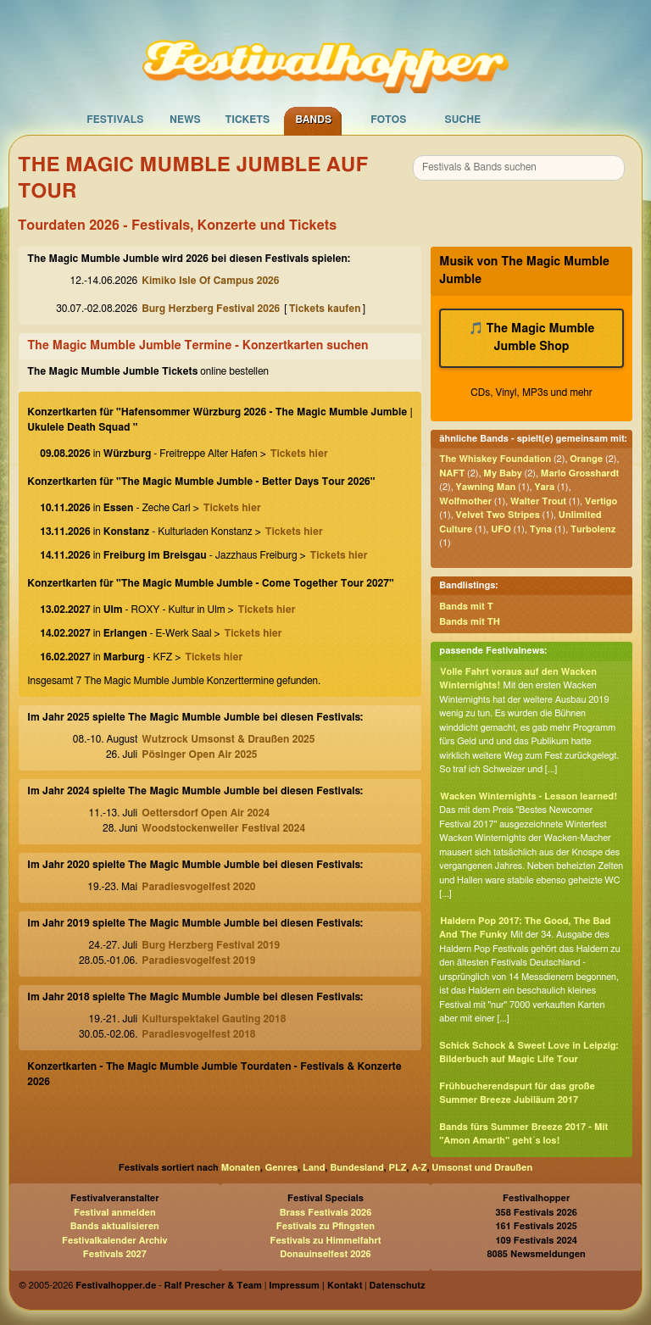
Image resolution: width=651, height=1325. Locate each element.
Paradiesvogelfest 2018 (198, 1034)
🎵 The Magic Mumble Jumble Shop (532, 338)
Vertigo (601, 501)
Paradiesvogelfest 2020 (198, 887)
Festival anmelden (115, 1212)
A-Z (418, 1167)
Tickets (247, 119)
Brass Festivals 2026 (326, 1212)
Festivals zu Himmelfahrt (325, 1240)
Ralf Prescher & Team (213, 1285)
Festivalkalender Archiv (114, 1240)
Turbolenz (592, 529)
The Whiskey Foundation (495, 459)
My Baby (502, 473)
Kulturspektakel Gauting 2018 (214, 1019)
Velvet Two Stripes (498, 515)
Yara (544, 487)
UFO (501, 529)
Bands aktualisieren (114, 1226)
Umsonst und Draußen (481, 1167)
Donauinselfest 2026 (325, 1254)
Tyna (541, 529)
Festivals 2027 (115, 1254)
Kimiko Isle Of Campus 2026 (210, 281)
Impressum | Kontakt (315, 1285)
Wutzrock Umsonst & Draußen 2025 (228, 739)
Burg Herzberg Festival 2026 (211, 308)
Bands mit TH (469, 621)
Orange (586, 459)
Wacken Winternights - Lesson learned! (528, 796)
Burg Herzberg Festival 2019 (211, 945)
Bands (313, 119)
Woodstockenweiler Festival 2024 (223, 828)
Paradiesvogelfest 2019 (198, 960)
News (185, 119)
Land (314, 1167)
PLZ (398, 1167)
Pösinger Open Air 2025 (199, 754)
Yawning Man (486, 487)
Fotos (388, 119)
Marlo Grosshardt (580, 473)
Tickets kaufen (325, 308)
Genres (281, 1167)
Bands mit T (466, 606)
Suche (462, 119)
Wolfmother (465, 501)
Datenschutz (398, 1285)
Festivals (114, 119)
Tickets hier (299, 453)
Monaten (240, 1167)
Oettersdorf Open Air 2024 (206, 813)
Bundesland (356, 1167)
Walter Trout (538, 501)
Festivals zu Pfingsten (325, 1226)
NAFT (452, 473)
